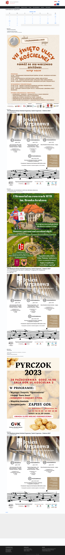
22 (55, 20)
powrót (7, 512)
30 (9, 25)
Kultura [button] (42, 7)
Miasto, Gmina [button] (24, 7)
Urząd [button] (30, 7)
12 (32, 18)
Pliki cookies (37, 554)
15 (55, 18)
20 (40, 20)
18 (24, 20)
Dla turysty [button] (48, 7)
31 (17, 25)
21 (47, 20)
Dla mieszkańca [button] (36, 7)
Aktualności (17, 7)
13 (40, 18)
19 (32, 20)
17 (17, 20)
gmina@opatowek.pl (47, 550)
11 (24, 18)
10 (17, 18)
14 (47, 18)
